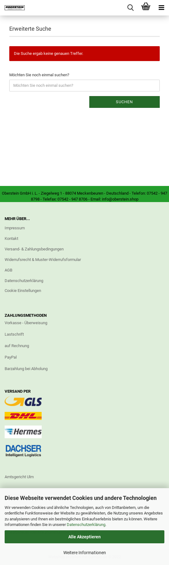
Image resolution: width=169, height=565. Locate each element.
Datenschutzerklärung (86, 524)
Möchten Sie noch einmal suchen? (39, 75)
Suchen (124, 101)
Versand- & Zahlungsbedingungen (34, 249)
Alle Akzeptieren (84, 536)
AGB (8, 270)
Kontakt (11, 238)
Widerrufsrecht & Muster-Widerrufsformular (43, 259)
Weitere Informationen (84, 552)
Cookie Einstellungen (23, 290)
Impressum (15, 228)
